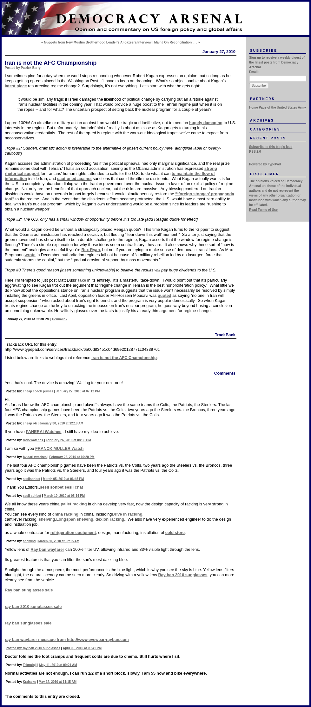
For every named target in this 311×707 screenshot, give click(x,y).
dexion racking (110, 519)
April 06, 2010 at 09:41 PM (82, 648)
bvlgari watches (35, 457)
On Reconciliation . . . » (182, 42)
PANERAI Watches (43, 431)
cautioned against (74, 178)
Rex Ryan (90, 249)
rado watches (33, 440)
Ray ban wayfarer (47, 549)
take (82, 280)
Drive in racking (127, 514)
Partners (262, 99)
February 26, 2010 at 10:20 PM (71, 457)
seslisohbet (31, 479)
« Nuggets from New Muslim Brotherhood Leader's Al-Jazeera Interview (96, 42)
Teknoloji (29, 665)
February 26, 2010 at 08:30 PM (68, 440)
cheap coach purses (38, 391)
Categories (265, 129)
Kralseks (29, 682)
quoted (164, 295)
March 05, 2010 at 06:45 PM (63, 479)
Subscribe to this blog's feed (270, 147)
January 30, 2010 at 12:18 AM (61, 423)
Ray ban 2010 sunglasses (182, 574)
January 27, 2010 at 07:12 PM (78, 391)
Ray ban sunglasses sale (29, 590)
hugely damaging (205, 122)
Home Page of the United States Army (277, 107)
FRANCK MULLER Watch (59, 448)
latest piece (16, 85)
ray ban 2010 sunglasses (41, 648)
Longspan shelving (74, 519)
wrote (30, 254)
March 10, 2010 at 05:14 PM (64, 495)
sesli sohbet (51, 487)
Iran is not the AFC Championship (124, 357)
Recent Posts (268, 138)
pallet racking (74, 504)
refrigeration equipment (73, 532)
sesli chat (74, 487)
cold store (175, 532)
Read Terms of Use (263, 209)
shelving (47, 519)
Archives (262, 120)
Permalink (59, 319)
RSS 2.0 (255, 151)
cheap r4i (30, 423)
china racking (65, 514)
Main (158, 42)
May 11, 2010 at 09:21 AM (58, 665)
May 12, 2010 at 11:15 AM (57, 682)
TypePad (274, 164)
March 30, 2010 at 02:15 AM (58, 541)
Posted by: (14, 648)
